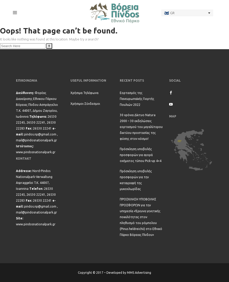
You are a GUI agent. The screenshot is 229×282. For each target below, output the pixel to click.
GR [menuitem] (172, 13)
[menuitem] (187, 13)
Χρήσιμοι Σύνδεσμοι (85, 103)
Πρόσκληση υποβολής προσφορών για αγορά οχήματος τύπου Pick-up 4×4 (140, 155)
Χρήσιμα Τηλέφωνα (84, 93)
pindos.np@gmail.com (40, 134)
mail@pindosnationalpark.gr (36, 140)
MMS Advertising (139, 272)
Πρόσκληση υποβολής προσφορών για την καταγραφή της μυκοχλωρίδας (136, 180)
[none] (187, 13)
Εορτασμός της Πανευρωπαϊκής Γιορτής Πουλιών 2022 (137, 98)
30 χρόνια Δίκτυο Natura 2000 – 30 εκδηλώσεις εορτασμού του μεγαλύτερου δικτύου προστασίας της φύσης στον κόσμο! (141, 126)
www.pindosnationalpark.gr (36, 152)
